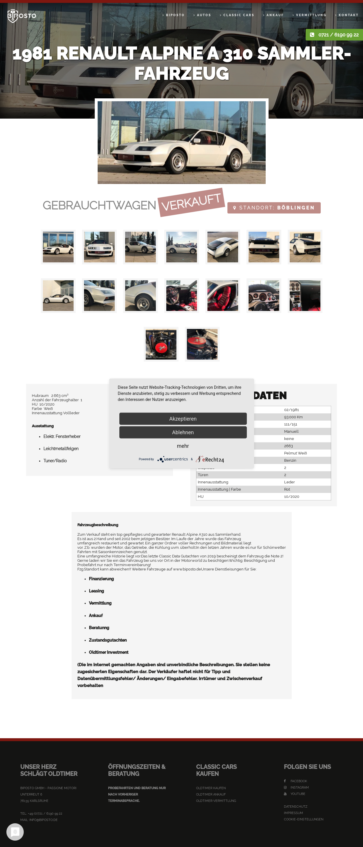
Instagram (296, 787)
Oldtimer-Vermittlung (216, 801)
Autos (204, 15)
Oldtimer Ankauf (211, 794)
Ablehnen (183, 432)
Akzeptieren (183, 419)
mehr (183, 446)
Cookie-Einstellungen (303, 819)
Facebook (295, 781)
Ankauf (275, 15)
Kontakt (349, 15)
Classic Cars (238, 15)
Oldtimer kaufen (211, 788)
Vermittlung (311, 15)
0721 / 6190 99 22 (338, 35)
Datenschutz (295, 807)
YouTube (294, 794)
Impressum (293, 813)
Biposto (175, 15)
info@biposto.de (43, 820)
